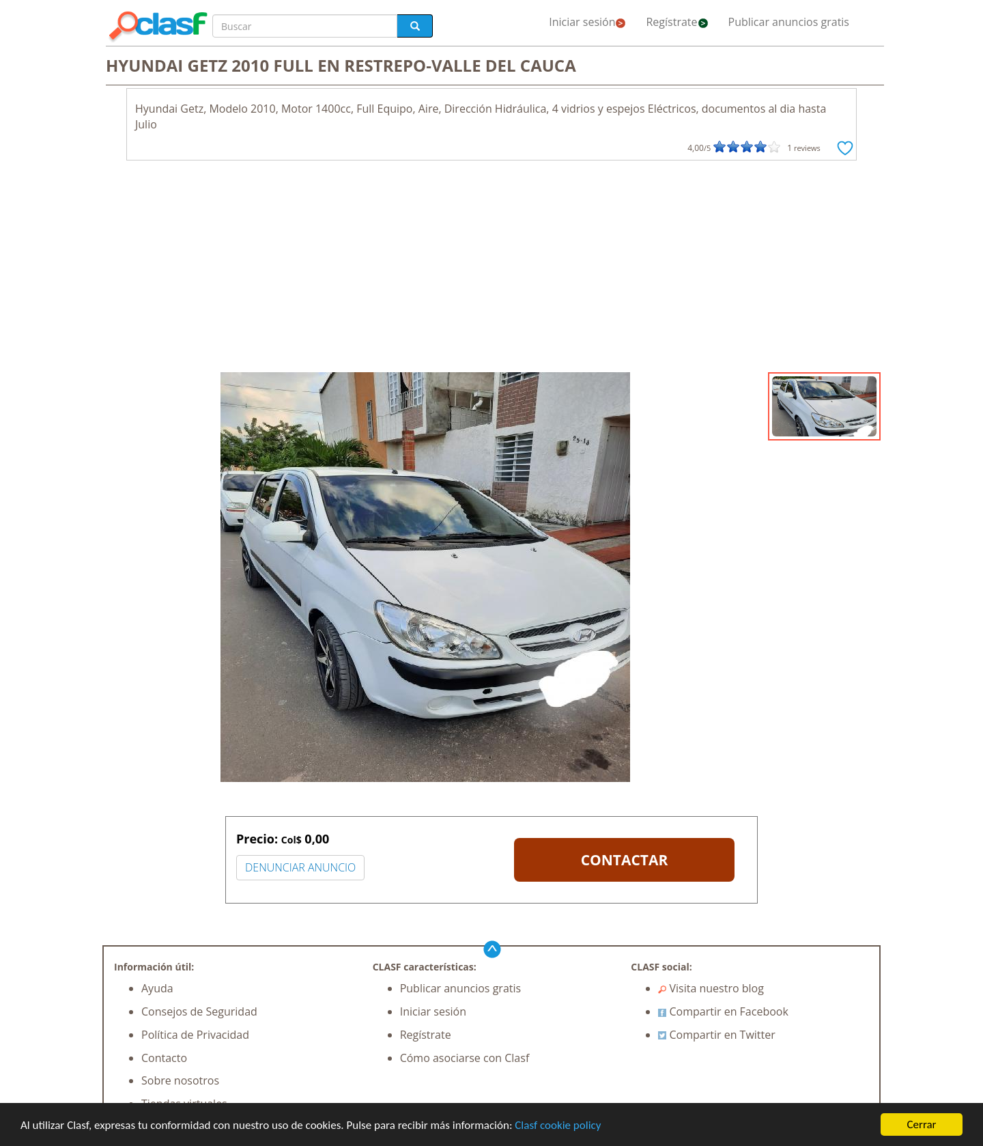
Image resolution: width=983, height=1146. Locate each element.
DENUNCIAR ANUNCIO (300, 867)
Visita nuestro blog (711, 988)
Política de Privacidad (195, 1034)
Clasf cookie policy (558, 1125)
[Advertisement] (491, 269)
